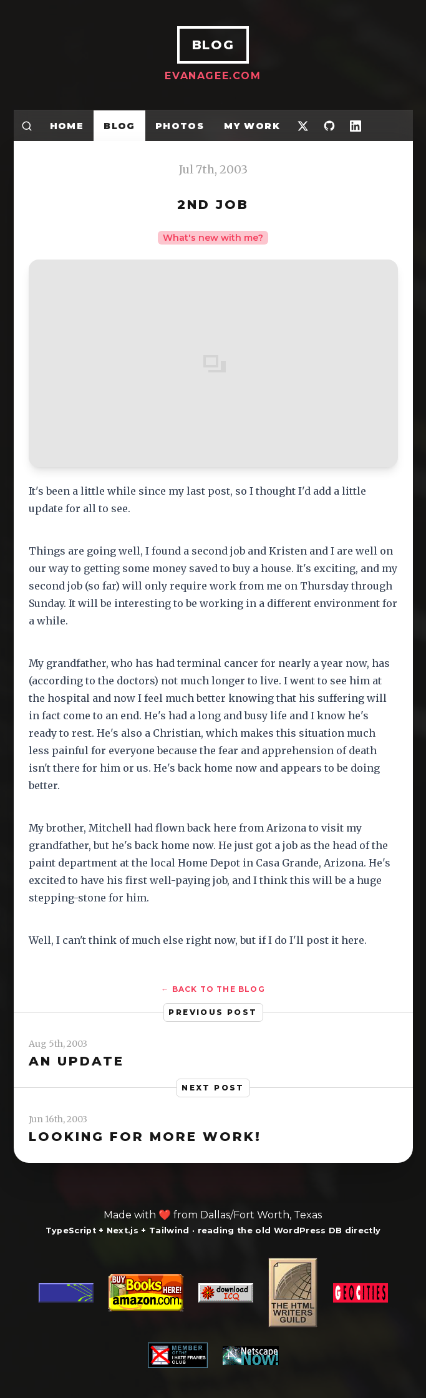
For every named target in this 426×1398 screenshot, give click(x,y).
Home (67, 126)
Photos (179, 126)
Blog (119, 126)
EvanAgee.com (213, 76)
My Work (252, 126)
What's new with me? (213, 237)
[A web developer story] (213, 1313)
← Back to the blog (213, 989)
